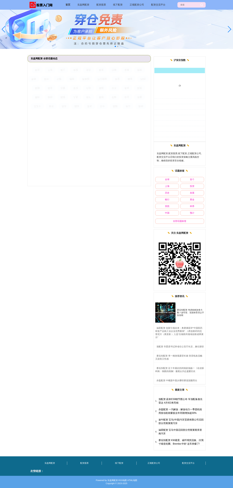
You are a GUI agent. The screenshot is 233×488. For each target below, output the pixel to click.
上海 (167, 186)
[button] (230, 29)
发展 (192, 193)
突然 (167, 206)
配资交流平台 (158, 4)
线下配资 (118, 4)
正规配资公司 (137, 4)
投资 (192, 186)
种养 (192, 206)
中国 (167, 213)
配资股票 (101, 4)
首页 (68, 4)
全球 (167, 179)
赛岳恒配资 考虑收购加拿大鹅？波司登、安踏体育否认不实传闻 (190, 312)
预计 (192, 213)
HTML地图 (132, 480)
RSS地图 (122, 480)
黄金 (192, 199)
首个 (192, 179)
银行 (167, 199)
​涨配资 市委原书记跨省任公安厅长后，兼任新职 (180, 346)
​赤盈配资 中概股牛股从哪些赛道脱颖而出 (176, 380)
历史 (167, 193)
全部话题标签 (179, 221)
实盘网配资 (83, 4)
